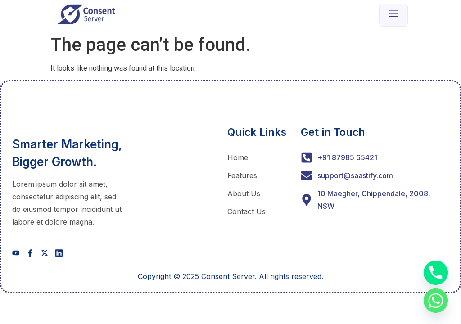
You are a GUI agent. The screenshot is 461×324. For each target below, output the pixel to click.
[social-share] (15, 252)
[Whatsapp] (436, 300)
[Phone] (436, 273)
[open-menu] (393, 15)
